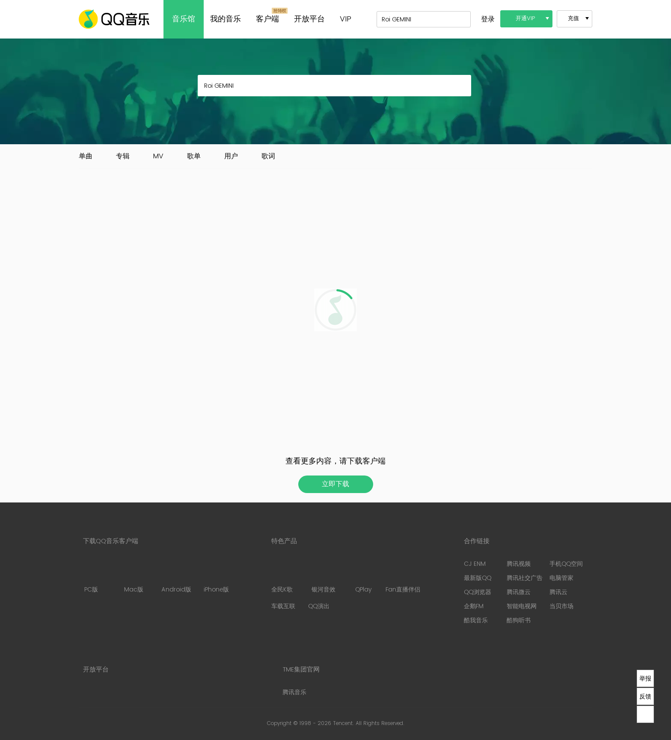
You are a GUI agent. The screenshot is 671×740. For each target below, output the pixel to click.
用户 (231, 156)
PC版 (91, 576)
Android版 (176, 576)
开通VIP (525, 18)
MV (158, 156)
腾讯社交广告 (525, 578)
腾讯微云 (519, 592)
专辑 (123, 156)
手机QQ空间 (566, 564)
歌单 (194, 156)
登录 (488, 19)
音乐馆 (183, 19)
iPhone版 (216, 576)
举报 (645, 678)
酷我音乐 (476, 620)
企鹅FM (474, 606)
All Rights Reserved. (380, 723)
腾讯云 (558, 592)
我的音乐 (225, 19)
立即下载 (335, 484)
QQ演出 (319, 606)
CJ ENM (475, 564)
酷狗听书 (519, 620)
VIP (345, 19)
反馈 (645, 696)
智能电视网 (522, 606)
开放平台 (309, 19)
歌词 (268, 156)
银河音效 (324, 576)
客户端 (267, 19)
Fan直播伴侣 (403, 576)
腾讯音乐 (294, 692)
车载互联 (283, 606)
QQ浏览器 (477, 592)
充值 (573, 18)
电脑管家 (561, 578)
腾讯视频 (519, 564)
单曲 (85, 156)
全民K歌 (282, 576)
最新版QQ (477, 578)
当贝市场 (561, 606)
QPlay (364, 576)
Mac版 (133, 576)
